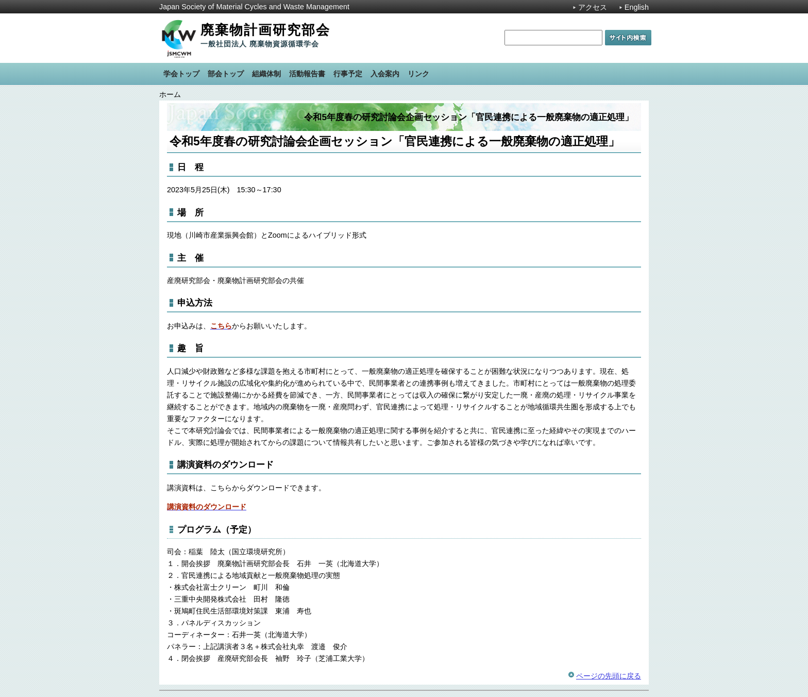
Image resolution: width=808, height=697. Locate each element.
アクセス (592, 7)
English (637, 7)
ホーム (170, 94)
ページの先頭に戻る (608, 676)
